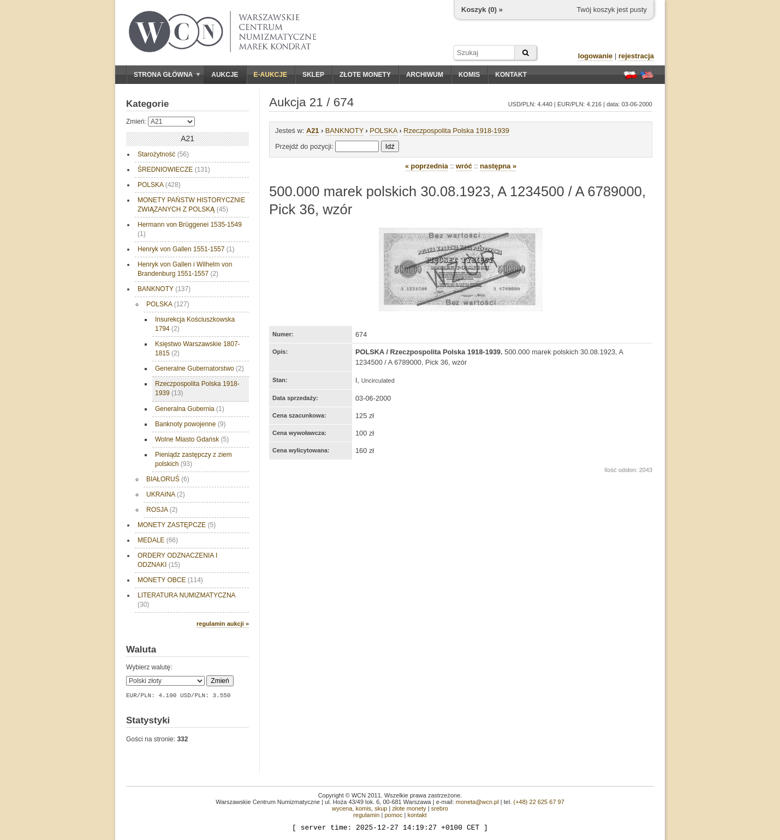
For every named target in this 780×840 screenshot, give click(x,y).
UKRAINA (165, 494)
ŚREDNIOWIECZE (174, 169)
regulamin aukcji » (223, 623)
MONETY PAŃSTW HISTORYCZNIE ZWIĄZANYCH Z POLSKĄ (191, 204)
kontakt (416, 815)
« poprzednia (426, 166)
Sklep (313, 74)
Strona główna (167, 74)
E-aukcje (270, 74)
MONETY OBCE (170, 580)
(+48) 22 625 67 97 (539, 802)
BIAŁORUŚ (167, 479)
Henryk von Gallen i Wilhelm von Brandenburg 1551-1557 (185, 269)
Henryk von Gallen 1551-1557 (186, 249)
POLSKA (159, 185)
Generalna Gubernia (189, 409)
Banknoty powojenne (190, 424)
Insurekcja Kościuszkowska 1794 (195, 324)
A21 (312, 130)
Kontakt (511, 74)
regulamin (366, 815)
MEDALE (158, 540)
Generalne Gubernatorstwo (199, 368)
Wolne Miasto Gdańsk (192, 439)
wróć (464, 166)
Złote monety (365, 74)
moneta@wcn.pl (477, 802)
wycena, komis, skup (359, 808)
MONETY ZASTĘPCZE (177, 525)
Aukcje (224, 74)
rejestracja (636, 56)
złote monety (409, 808)
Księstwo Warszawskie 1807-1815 (197, 348)
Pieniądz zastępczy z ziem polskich (193, 459)
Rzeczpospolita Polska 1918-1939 (197, 388)
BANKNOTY (164, 289)
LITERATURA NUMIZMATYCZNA (187, 599)
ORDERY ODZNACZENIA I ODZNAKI (177, 560)
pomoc (393, 815)
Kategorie (147, 104)
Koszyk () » (482, 9)
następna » (498, 166)
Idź (390, 146)
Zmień (220, 681)
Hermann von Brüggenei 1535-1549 (190, 229)
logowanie (595, 56)
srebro (439, 808)
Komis (469, 74)
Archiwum (424, 74)
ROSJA (161, 509)
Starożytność (163, 154)
